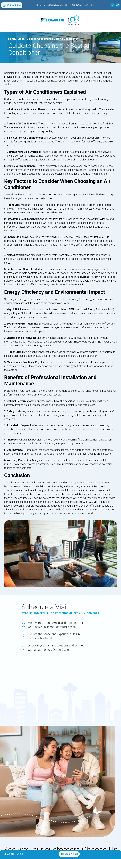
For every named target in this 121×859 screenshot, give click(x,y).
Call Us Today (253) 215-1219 (84, 5)
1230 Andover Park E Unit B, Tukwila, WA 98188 (51, 5)
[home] (52, 20)
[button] (117, 854)
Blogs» (22, 38)
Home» (12, 38)
